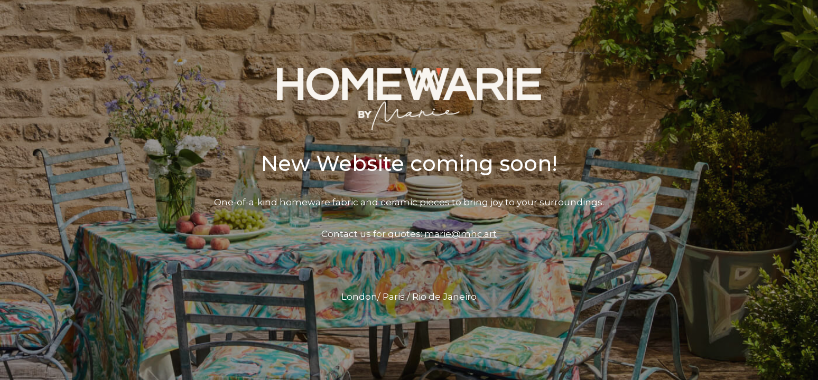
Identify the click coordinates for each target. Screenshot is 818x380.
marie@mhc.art (460, 234)
